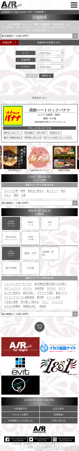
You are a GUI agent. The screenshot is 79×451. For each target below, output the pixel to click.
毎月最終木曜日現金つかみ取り (50, 284)
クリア (31, 75)
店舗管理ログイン (51, 447)
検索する (46, 75)
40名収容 (39, 288)
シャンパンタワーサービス (18, 284)
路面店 (42, 306)
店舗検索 (39, 12)
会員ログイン (34, 447)
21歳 (23, 195)
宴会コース (61, 293)
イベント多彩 (53, 297)
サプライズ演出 (45, 293)
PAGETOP (39, 326)
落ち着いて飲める (30, 302)
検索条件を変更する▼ (48, 42)
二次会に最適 (11, 302)
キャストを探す (20, 414)
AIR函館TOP (20, 408)
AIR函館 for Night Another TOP (16, 12)
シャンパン (57, 302)
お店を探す (58, 408)
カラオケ (51, 288)
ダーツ (62, 288)
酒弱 (16, 195)
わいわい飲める (12, 293)
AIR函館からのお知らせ (20, 420)
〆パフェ (27, 288)
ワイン (45, 302)
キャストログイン (70, 447)
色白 (63, 190)
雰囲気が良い (30, 306)
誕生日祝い (28, 293)
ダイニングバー (12, 288)
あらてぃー (52, 190)
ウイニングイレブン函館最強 (19, 297)
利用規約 (58, 414)
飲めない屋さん (36, 190)
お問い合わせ (58, 420)
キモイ (7, 195)
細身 (23, 190)
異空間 (40, 297)
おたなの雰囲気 (12, 306)
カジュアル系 (11, 190)
